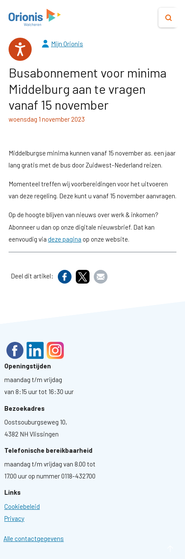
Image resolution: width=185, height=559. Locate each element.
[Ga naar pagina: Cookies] (22, 506)
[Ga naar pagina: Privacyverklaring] (14, 518)
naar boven (157, 549)
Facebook (15, 350)
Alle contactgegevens (33, 538)
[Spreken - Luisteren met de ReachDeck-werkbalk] (20, 49)
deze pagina (64, 239)
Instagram (55, 350)
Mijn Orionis (67, 44)
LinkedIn (35, 350)
